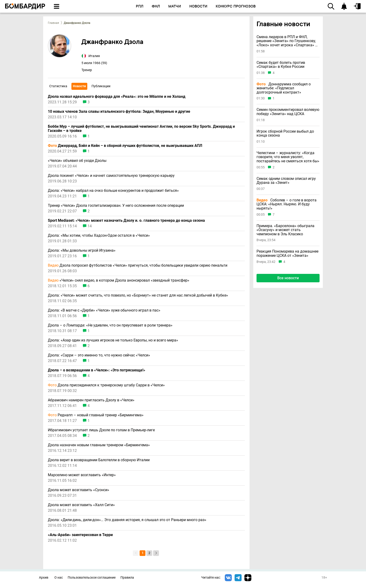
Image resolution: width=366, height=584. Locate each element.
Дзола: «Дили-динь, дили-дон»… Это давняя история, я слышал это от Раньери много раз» (127, 520)
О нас (58, 577)
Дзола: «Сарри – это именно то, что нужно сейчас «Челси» (99, 355)
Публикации (101, 86)
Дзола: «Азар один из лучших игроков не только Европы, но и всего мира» (113, 340)
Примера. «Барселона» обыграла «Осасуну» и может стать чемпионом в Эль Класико (285, 230)
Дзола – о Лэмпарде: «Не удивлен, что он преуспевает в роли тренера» (110, 325)
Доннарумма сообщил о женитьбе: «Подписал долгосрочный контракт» (284, 88)
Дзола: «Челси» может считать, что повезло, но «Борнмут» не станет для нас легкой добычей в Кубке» (138, 295)
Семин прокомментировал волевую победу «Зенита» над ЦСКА (288, 112)
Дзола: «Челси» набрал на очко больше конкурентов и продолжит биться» (113, 191)
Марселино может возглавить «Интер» (82, 475)
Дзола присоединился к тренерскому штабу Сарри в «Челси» (106, 385)
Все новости (288, 278)
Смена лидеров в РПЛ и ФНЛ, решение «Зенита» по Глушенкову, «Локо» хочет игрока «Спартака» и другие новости (287, 41)
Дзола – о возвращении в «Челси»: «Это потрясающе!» (96, 370)
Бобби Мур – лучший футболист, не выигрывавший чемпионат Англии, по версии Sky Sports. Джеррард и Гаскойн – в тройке (141, 128)
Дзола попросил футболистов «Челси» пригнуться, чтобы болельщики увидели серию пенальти (137, 265)
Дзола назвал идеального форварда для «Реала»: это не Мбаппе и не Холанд (116, 96)
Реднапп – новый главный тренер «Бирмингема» (96, 415)
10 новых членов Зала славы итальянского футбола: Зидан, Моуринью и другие (119, 111)
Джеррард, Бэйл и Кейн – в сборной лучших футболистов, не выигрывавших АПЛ (125, 146)
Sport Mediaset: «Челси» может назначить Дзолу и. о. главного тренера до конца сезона (126, 220)
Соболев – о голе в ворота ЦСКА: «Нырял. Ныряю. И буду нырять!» (287, 204)
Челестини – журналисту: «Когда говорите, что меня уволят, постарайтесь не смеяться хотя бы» (288, 157)
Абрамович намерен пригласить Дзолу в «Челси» (91, 400)
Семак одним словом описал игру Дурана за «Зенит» (286, 181)
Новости (79, 86)
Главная (53, 23)
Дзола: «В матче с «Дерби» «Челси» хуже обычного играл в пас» (104, 310)
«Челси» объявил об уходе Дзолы (77, 161)
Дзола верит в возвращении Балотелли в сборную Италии (99, 460)
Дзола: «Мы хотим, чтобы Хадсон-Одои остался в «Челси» (99, 235)
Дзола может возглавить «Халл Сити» (81, 505)
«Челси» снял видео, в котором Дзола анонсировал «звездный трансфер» (118, 280)
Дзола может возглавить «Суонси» (78, 490)
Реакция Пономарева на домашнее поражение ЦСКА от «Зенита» (287, 253)
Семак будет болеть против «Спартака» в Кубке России (281, 65)
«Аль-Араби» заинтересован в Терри (80, 535)
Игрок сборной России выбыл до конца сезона (285, 133)
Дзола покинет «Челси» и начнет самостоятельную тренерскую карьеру (111, 176)
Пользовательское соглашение (92, 577)
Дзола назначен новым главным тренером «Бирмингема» (99, 445)
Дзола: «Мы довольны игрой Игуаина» (82, 250)
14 (90, 226)
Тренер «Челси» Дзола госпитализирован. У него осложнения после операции (116, 205)
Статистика (58, 86)
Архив (43, 577)
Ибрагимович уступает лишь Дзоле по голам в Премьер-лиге (101, 430)
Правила (127, 577)
